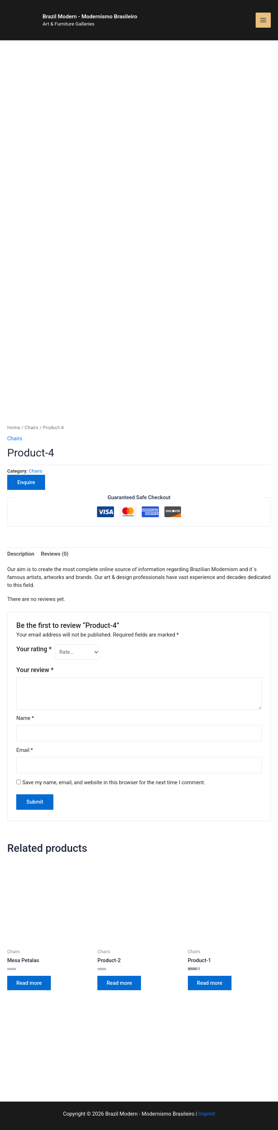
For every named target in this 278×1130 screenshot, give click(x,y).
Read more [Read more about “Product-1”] (210, 947)
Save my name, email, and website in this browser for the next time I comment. (113, 746)
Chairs (31, 391)
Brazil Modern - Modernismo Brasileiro (105, 19)
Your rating (34, 612)
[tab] (20, 517)
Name (25, 682)
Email (24, 714)
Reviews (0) (55, 517)
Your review (34, 633)
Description (20, 517)
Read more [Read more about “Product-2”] (120, 947)
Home (13, 391)
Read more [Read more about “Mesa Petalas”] (30, 947)
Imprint (206, 1114)
